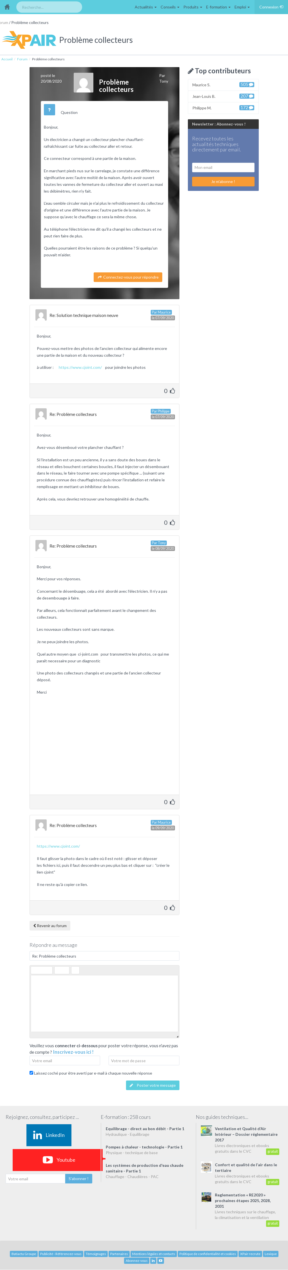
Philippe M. (223, 107)
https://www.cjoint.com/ (81, 367)
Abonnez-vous (137, 1260)
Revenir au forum (50, 925)
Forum (22, 59)
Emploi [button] (242, 7)
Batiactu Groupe (24, 1254)
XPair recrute (250, 1254)
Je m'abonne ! (223, 181)
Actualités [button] (146, 7)
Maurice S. (223, 84)
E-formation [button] (218, 7)
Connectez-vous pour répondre (128, 277)
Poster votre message (153, 1085)
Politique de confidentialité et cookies (207, 1254)
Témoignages (96, 1254)
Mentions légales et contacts (153, 1254)
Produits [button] (192, 7)
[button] (35, 970)
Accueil (7, 59)
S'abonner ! (79, 1178)
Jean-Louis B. (223, 96)
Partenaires (119, 1254)
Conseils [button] (170, 7)
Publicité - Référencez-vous (61, 1254)
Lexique (271, 1254)
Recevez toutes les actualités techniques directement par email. (216, 144)
